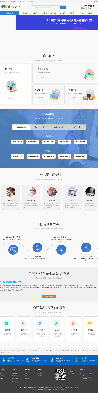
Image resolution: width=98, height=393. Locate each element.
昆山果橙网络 (66, 387)
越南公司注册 (14, 349)
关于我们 (81, 13)
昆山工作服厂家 (7, 352)
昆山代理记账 (15, 375)
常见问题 (72, 13)
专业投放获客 (74, 349)
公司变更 (53, 13)
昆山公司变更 (15, 378)
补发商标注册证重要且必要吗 (12, 281)
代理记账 (44, 13)
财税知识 (27, 375)
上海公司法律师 (45, 349)
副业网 (51, 349)
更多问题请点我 (49, 296)
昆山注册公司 (15, 372)
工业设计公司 (56, 349)
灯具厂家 (85, 349)
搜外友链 (8, 349)
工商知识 (27, 372)
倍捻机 (62, 349)
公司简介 (2, 372)
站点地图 (40, 372)
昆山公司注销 (15, 381)
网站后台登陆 (74, 387)
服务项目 (2, 378)
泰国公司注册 (21, 349)
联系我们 (96, 1)
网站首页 (25, 13)
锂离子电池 (67, 349)
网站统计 (40, 375)
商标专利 (62, 13)
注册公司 (35, 13)
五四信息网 (28, 349)
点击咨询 (10, 98)
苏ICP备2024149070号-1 (55, 387)
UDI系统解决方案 (36, 349)
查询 (63, 7)
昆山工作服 (91, 349)
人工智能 (80, 349)
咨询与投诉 (85, 378)
